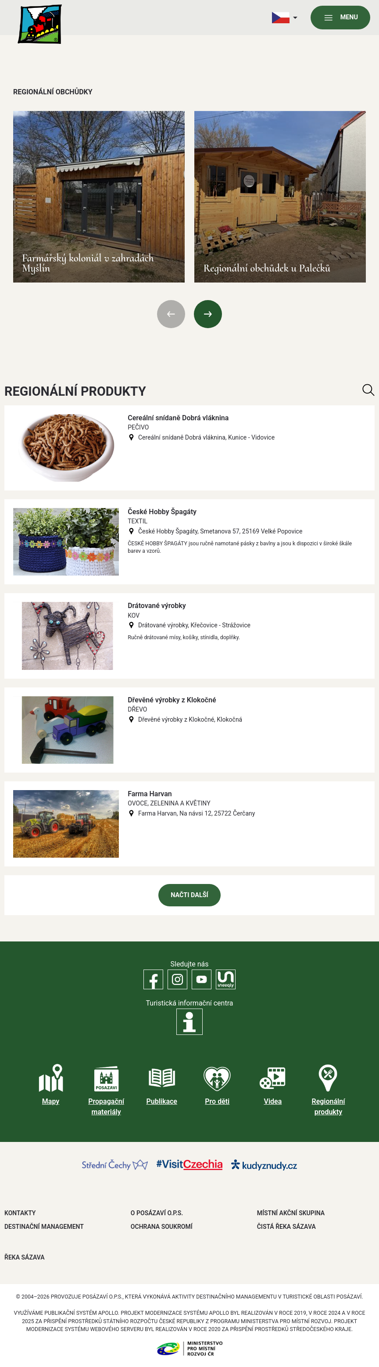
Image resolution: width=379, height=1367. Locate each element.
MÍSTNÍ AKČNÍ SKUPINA (291, 1213)
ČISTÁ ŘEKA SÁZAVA (286, 1226)
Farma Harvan (150, 794)
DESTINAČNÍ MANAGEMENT (44, 1226)
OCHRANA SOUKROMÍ (162, 1226)
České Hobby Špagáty (162, 512)
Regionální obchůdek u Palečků (266, 268)
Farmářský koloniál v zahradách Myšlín (88, 263)
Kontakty (20, 1213)
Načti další (189, 895)
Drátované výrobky (157, 605)
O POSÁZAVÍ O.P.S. (157, 1213)
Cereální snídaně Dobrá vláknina (178, 418)
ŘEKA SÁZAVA (24, 1257)
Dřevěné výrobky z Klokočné (172, 700)
